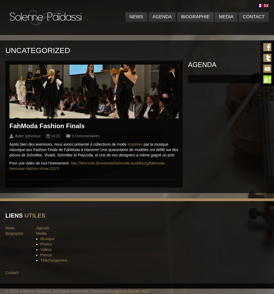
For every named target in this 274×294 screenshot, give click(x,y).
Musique (47, 239)
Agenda (162, 16)
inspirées (136, 144)
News (136, 16)
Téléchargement (53, 260)
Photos (46, 244)
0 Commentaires (86, 136)
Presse (46, 255)
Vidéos (46, 249)
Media (226, 16)
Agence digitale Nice (131, 291)
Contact (254, 16)
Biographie (195, 16)
